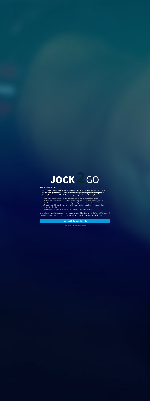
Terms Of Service (101, 213)
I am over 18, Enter (75, 221)
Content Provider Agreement (58, 215)
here (101, 215)
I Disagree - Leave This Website (75, 225)
